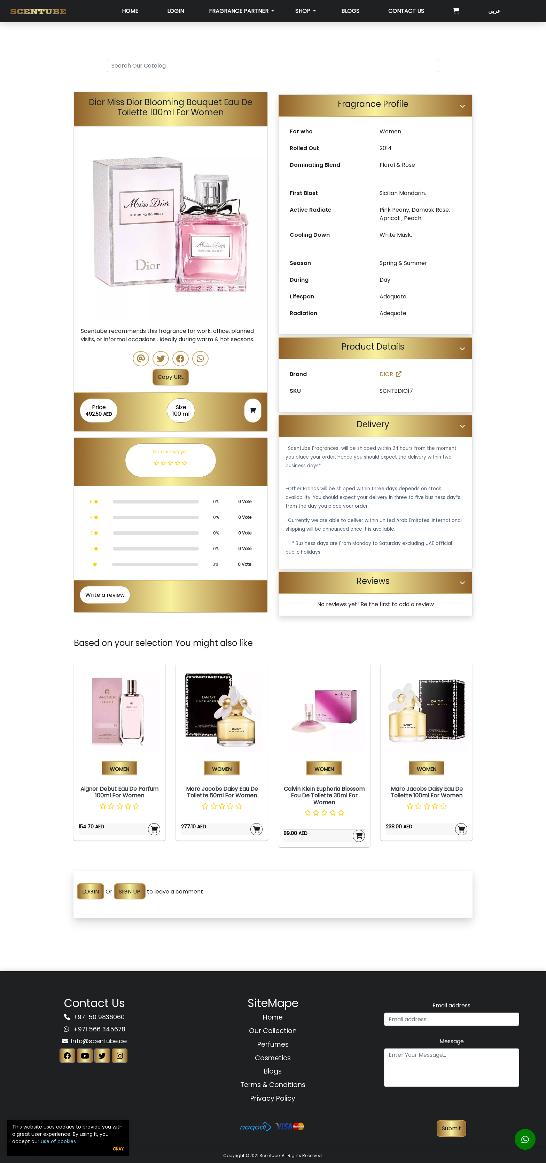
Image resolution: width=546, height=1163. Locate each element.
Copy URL (171, 377)
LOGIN (90, 892)
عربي (494, 11)
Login (175, 11)
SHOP (303, 11)
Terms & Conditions (272, 1085)
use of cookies (58, 1141)
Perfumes (273, 1044)
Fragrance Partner (239, 11)
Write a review (105, 595)
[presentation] (452, 1106)
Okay (118, 1149)
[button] (88, 223)
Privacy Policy (272, 1098)
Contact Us (406, 11)
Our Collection (273, 1031)
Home (130, 11)
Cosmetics (273, 1058)
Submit (451, 1128)
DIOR (390, 374)
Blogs (350, 11)
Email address (451, 1005)
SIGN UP (129, 892)
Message (451, 1041)
